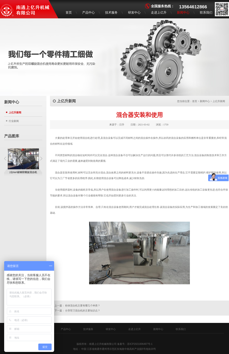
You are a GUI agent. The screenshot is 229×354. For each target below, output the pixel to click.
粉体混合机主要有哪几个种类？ (82, 305)
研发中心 (134, 12)
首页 (69, 12)
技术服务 (111, 12)
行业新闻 (14, 121)
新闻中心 (183, 12)
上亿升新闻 (15, 112)
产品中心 (88, 12)
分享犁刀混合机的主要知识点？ (82, 310)
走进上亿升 (159, 12)
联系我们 (206, 12)
